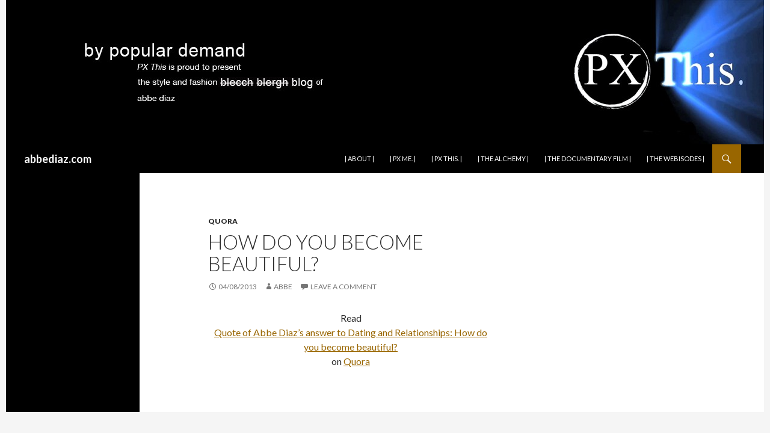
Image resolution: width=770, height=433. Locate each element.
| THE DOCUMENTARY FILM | (587, 158)
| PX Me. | (403, 158)
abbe (283, 286)
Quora (356, 361)
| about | (359, 158)
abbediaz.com (57, 158)
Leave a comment (343, 286)
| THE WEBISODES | (675, 158)
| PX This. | (446, 158)
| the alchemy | (503, 158)
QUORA (223, 221)
